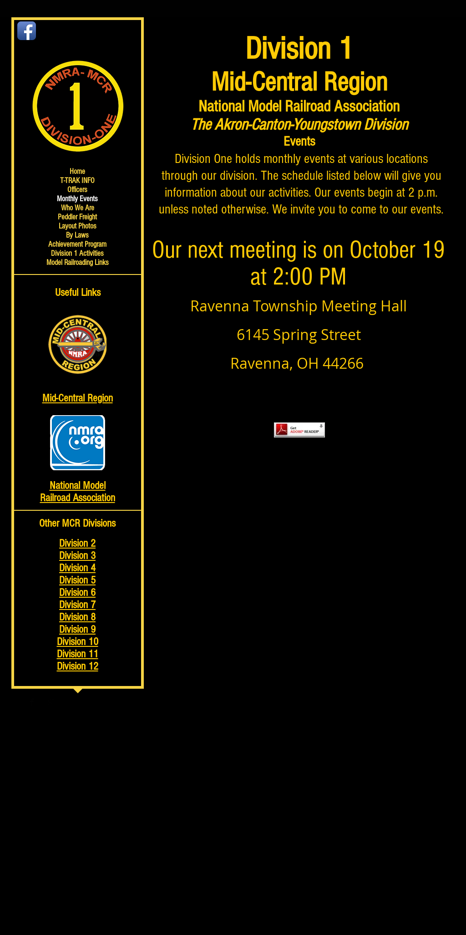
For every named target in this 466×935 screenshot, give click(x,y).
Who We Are (77, 207)
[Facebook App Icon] (26, 30)
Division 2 (77, 543)
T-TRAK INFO (77, 180)
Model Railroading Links (77, 262)
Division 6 (77, 592)
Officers (77, 189)
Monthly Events (77, 198)
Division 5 (77, 580)
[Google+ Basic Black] (51, 702)
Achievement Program (77, 244)
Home (77, 171)
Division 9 (77, 629)
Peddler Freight (77, 217)
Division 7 (77, 605)
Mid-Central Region (77, 398)
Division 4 (77, 568)
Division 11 (77, 654)
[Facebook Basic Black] (31, 702)
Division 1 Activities (77, 253)
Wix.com (220, 701)
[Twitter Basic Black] (41, 702)
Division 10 (77, 641)
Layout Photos (77, 226)
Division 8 (77, 617)
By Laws (77, 235)
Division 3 (77, 555)
